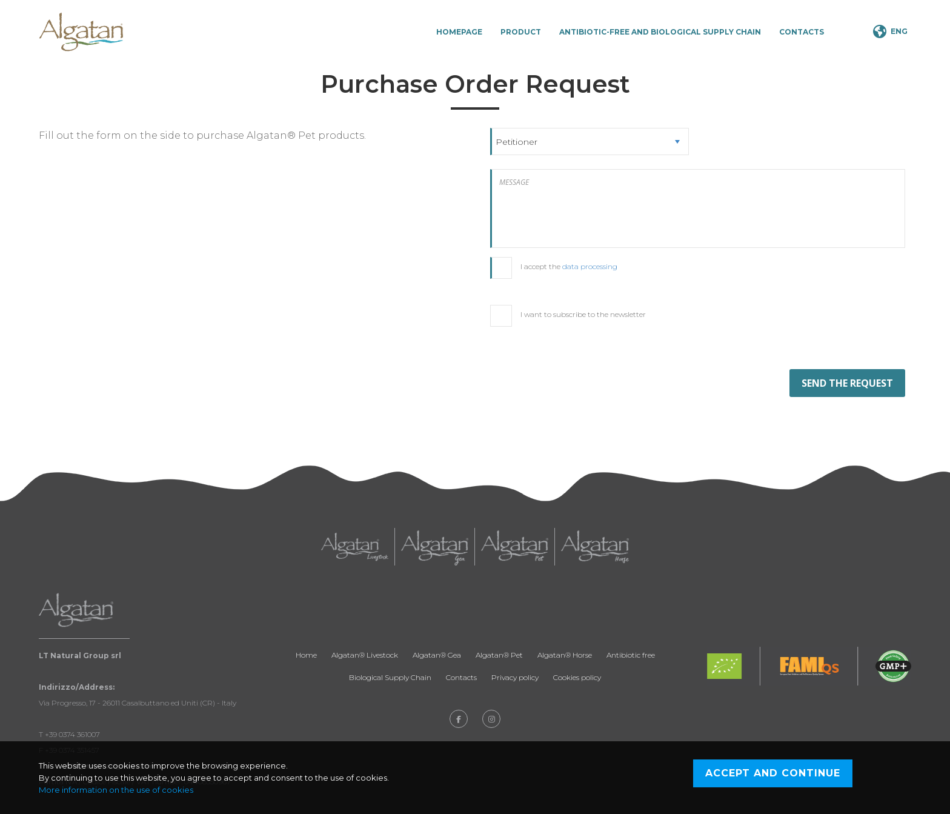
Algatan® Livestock (364, 654)
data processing (589, 266)
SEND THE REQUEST (847, 383)
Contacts (801, 31)
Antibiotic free (630, 654)
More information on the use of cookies (116, 790)
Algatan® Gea (437, 654)
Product (520, 31)
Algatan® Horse (564, 654)
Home (306, 654)
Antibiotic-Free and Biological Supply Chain (660, 31)
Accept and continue (772, 773)
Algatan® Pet (499, 654)
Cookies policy (577, 677)
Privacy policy (515, 677)
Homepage (459, 31)
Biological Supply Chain (390, 677)
